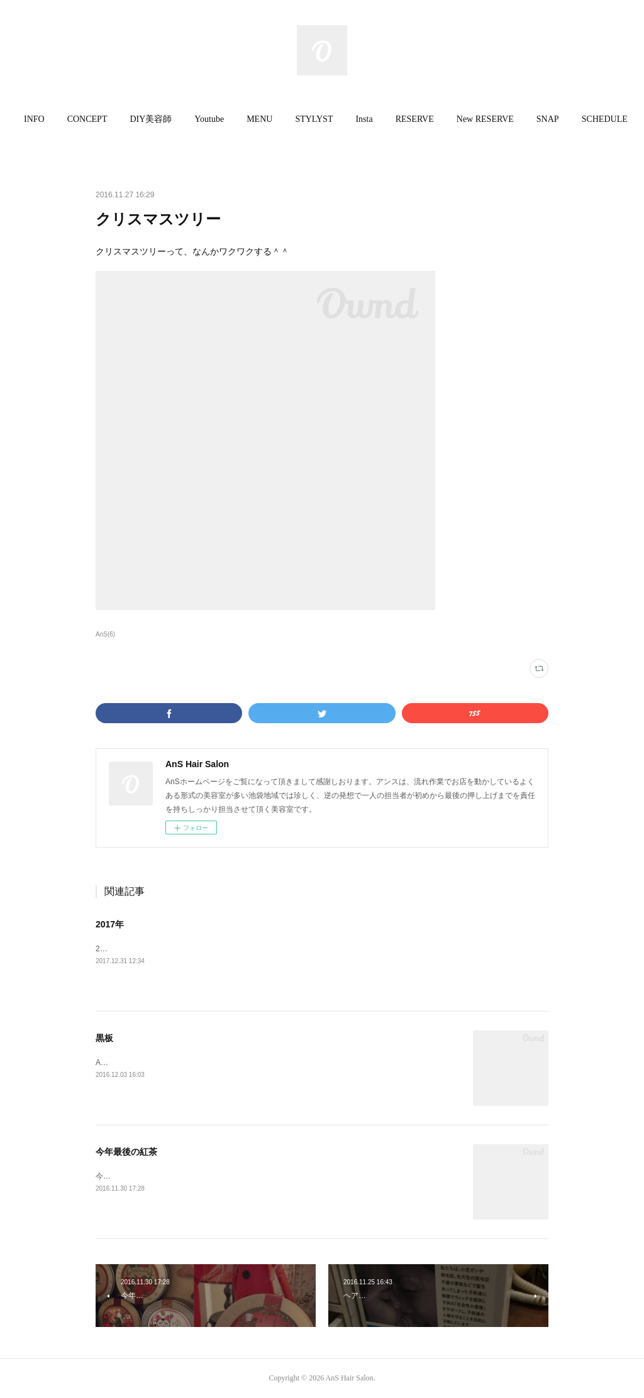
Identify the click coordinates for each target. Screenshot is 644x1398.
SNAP (554, 119)
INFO (40, 119)
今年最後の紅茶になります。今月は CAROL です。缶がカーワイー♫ (212, 1176)
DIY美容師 (157, 119)
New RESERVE (491, 119)
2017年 (110, 924)
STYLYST (321, 119)
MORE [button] (600, 119)
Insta (370, 119)
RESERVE (421, 119)
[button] (40, 119)
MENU (266, 119)
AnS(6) (105, 634)
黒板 (104, 1038)
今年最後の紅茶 (126, 1152)
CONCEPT (94, 119)
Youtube (216, 119)
